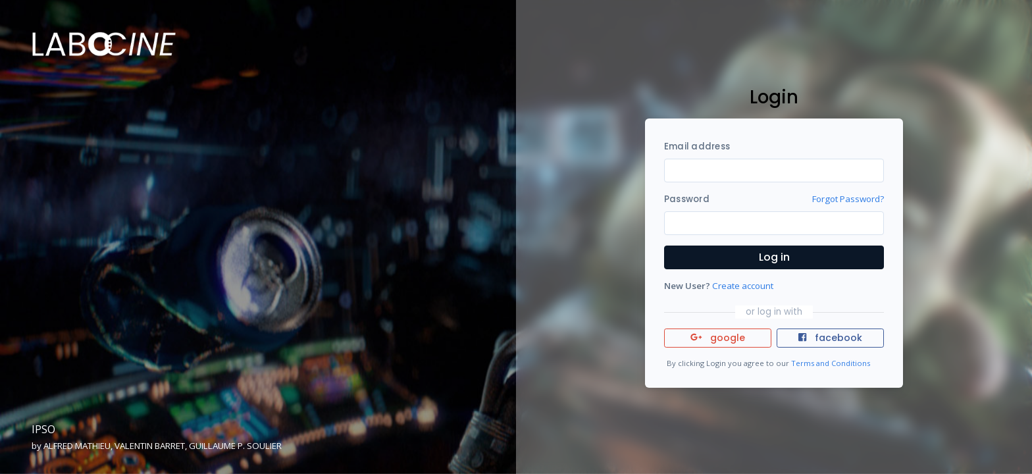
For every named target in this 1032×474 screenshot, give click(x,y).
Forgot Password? (848, 199)
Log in (774, 257)
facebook (830, 337)
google (717, 337)
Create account (742, 286)
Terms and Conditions (830, 363)
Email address (697, 146)
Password (687, 199)
